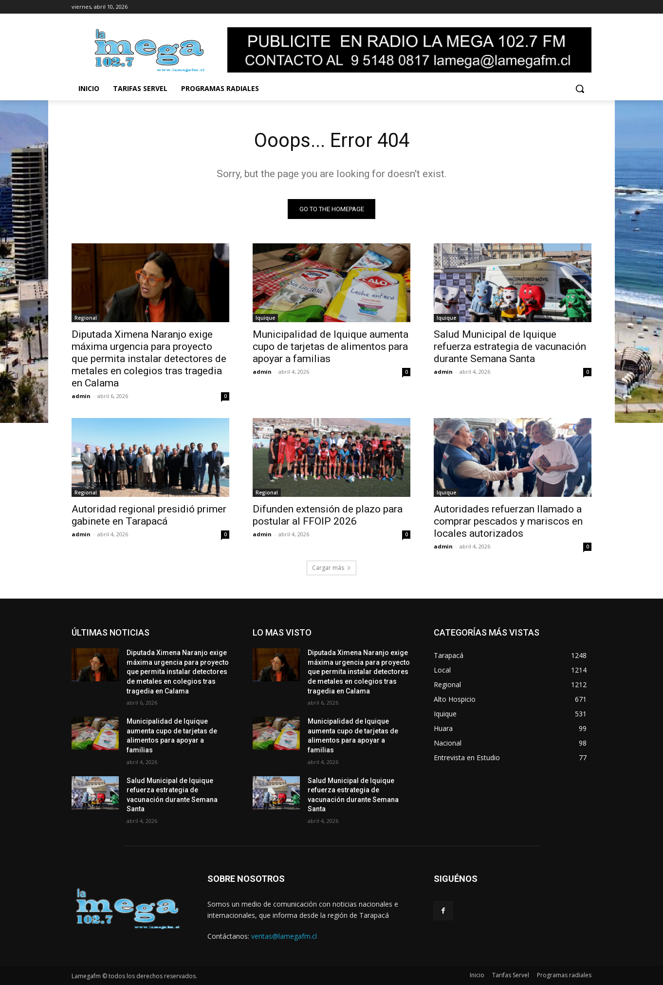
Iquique (265, 318)
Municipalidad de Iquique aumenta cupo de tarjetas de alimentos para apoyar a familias (330, 347)
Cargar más (331, 568)
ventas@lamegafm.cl (284, 936)
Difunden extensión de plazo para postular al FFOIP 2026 (328, 516)
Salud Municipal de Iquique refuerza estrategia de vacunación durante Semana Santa (510, 347)
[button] (579, 88)
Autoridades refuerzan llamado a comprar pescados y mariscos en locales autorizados (508, 522)
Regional (85, 318)
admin (81, 396)
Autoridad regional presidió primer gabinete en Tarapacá (149, 516)
